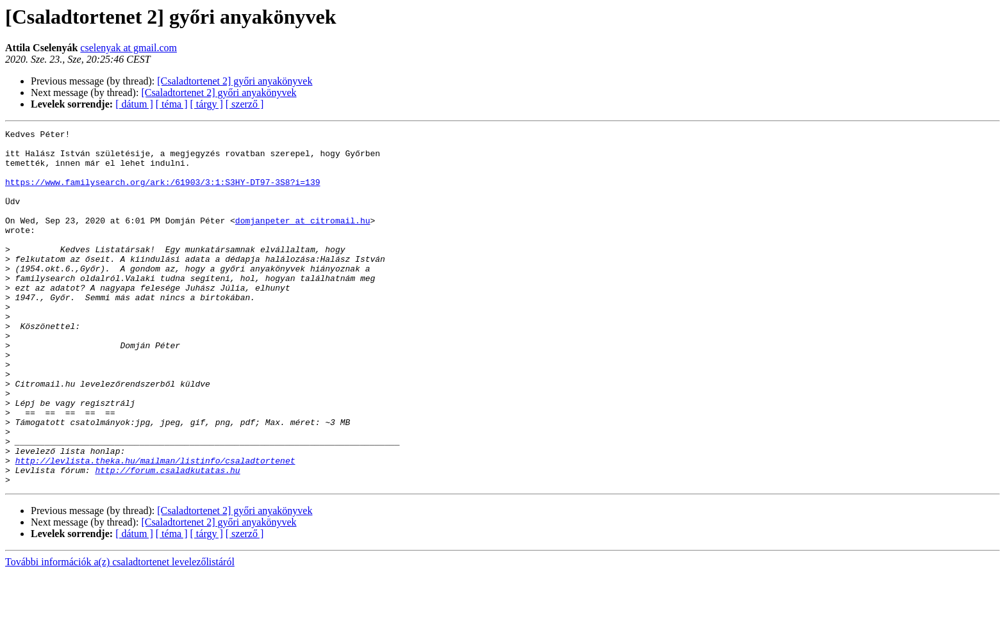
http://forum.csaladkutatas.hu (167, 539)
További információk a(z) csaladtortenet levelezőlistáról (120, 632)
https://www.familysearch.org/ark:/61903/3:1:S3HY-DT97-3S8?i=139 (162, 193)
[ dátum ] (134, 104)
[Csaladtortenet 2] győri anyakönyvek (234, 81)
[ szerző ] (245, 104)
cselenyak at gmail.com (128, 47)
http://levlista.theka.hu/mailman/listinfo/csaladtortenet (155, 527)
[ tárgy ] (206, 104)
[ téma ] (172, 104)
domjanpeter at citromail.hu (302, 239)
